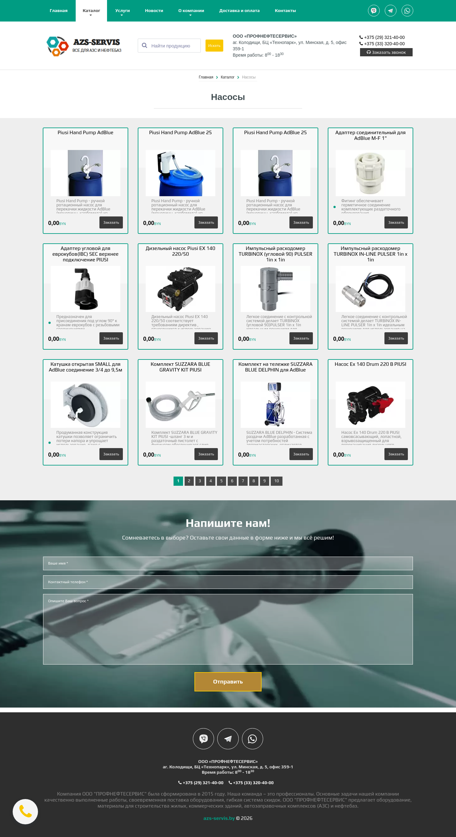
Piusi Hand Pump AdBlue (85, 133)
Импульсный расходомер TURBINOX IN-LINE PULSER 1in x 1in (371, 254)
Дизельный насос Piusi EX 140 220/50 (180, 251)
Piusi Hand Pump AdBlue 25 (180, 133)
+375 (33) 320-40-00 (382, 44)
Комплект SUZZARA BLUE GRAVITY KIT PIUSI (180, 367)
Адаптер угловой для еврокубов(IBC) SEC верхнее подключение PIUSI (86, 254)
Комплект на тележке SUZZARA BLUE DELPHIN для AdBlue (275, 367)
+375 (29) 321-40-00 (382, 38)
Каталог (91, 10)
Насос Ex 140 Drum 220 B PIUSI (370, 364)
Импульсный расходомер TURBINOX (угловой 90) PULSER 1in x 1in (275, 254)
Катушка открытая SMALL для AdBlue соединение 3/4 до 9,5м (85, 367)
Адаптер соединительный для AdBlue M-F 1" (370, 135)
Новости (154, 10)
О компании (191, 10)
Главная (58, 10)
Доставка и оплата (239, 10)
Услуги (122, 10)
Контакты (285, 10)
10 (276, 481)
